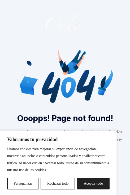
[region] (58, 163)
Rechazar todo (57, 183)
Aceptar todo (93, 183)
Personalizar (23, 183)
